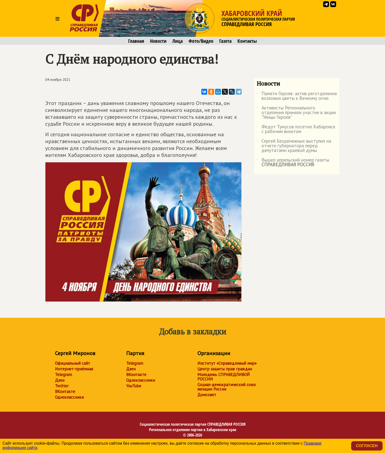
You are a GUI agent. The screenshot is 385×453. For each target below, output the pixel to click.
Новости (158, 41)
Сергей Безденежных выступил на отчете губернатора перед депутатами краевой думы (294, 146)
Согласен (367, 446)
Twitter (62, 386)
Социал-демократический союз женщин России (226, 386)
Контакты (247, 41)
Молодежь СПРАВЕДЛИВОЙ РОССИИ (223, 376)
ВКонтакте (65, 391)
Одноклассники (69, 397)
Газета (225, 41)
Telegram (63, 374)
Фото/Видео (201, 41)
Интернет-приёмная (74, 369)
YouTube (133, 386)
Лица (177, 41)
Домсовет (206, 395)
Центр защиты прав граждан (224, 369)
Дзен (59, 380)
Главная (136, 41)
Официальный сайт (72, 363)
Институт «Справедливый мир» (227, 363)
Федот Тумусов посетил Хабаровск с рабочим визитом (296, 129)
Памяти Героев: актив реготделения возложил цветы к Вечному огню (297, 96)
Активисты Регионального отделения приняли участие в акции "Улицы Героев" (296, 113)
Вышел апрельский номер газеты (293, 162)
